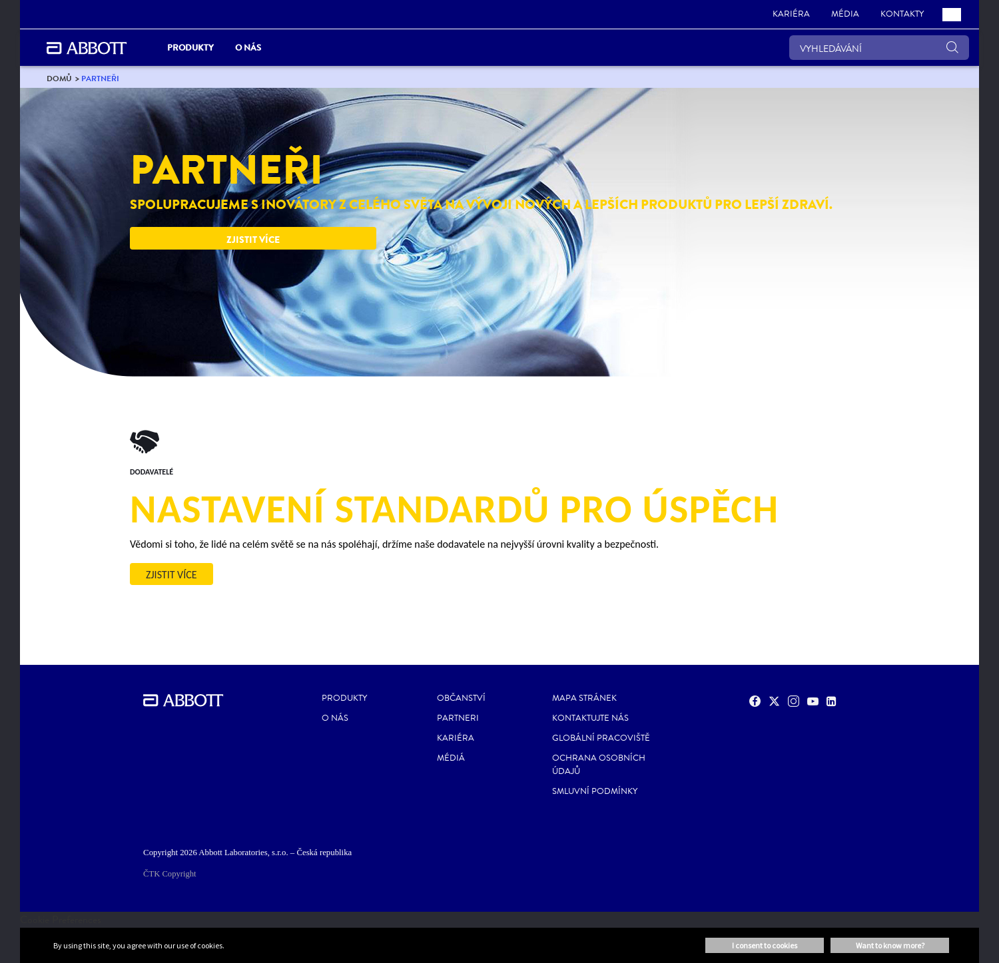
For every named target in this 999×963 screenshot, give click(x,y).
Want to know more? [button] (890, 945)
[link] (791, 15)
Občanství (461, 698)
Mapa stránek (584, 698)
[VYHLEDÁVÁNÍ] (879, 47)
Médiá (451, 758)
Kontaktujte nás (590, 718)
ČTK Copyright (169, 873)
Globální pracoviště (601, 738)
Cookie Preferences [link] (60, 919)
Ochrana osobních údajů (598, 764)
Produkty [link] (190, 47)
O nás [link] (248, 47)
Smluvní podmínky (594, 791)
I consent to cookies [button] (764, 945)
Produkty (344, 698)
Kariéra (455, 738)
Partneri (458, 718)
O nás (335, 718)
